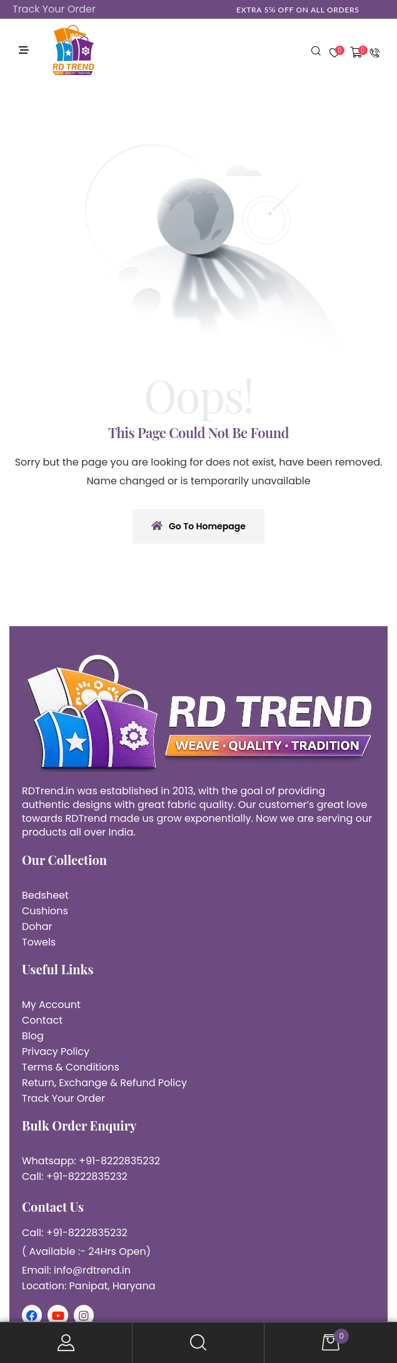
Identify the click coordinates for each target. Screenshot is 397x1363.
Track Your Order (54, 9)
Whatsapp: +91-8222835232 (91, 1161)
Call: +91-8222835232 (75, 1176)
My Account (66, 1342)
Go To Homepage (198, 526)
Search (199, 1342)
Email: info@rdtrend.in (76, 1270)
